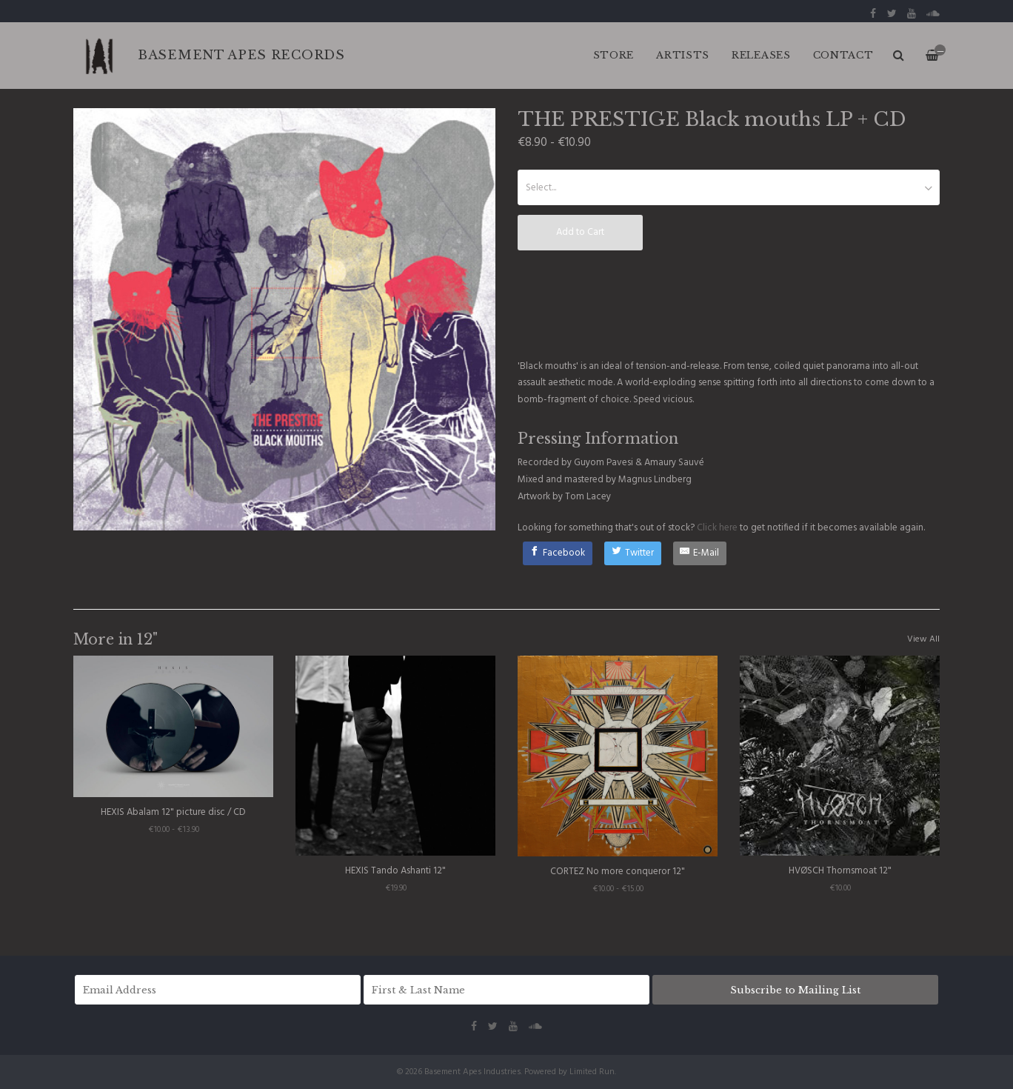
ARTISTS (682, 55)
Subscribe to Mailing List (795, 990)
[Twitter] (632, 553)
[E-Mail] (700, 553)
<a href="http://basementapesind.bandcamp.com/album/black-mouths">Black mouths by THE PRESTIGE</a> (629, 307)
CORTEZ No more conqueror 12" (617, 871)
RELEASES (761, 55)
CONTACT (843, 55)
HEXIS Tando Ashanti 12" (395, 871)
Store (614, 55)
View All (923, 639)
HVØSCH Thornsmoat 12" (840, 871)
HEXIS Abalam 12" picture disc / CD (173, 812)
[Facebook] (558, 553)
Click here (717, 528)
